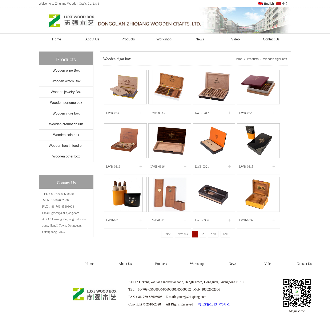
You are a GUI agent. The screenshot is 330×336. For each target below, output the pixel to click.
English (269, 3)
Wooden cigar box (274, 59)
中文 (285, 3)
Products (252, 59)
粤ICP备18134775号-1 (214, 304)
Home (238, 59)
